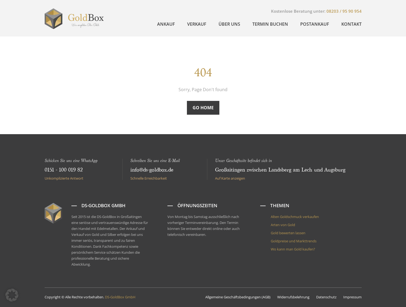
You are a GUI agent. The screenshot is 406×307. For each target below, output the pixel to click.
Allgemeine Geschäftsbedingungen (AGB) (237, 297)
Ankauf (166, 24)
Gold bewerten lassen (288, 232)
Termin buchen (270, 24)
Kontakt (351, 24)
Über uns (229, 24)
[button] (12, 295)
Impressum (352, 297)
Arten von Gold (283, 224)
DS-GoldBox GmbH (120, 297)
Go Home (203, 108)
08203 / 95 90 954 (344, 11)
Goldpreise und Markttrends (293, 241)
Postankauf (314, 24)
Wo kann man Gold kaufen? (293, 249)
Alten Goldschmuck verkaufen (295, 216)
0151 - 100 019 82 (64, 170)
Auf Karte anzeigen (230, 178)
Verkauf (196, 24)
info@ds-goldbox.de (151, 170)
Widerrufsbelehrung (293, 297)
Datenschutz (326, 297)
